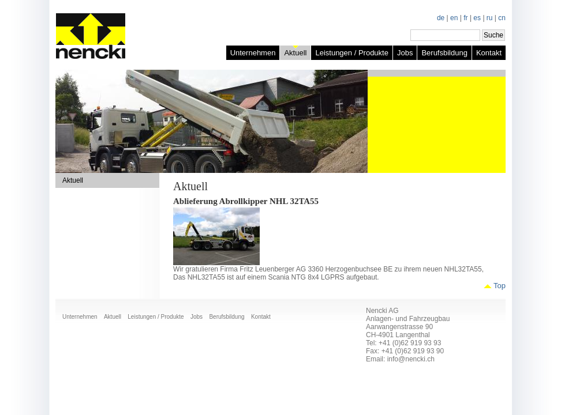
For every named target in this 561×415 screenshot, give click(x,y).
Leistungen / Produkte (351, 52)
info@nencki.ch (411, 359)
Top (499, 285)
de (440, 18)
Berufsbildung (444, 52)
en (454, 18)
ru (490, 18)
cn (502, 18)
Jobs (405, 52)
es (477, 18)
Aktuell (295, 52)
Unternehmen (253, 52)
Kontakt (489, 52)
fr (465, 18)
